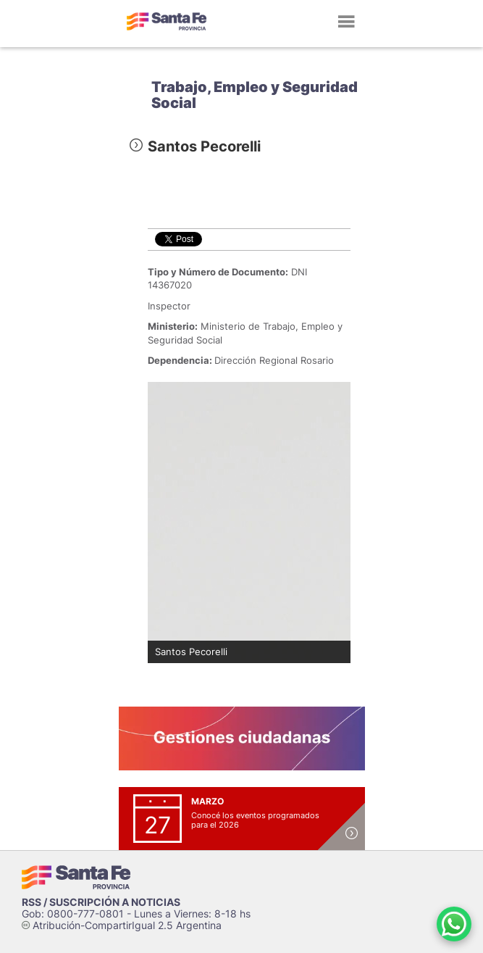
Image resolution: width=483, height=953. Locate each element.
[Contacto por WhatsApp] (454, 924)
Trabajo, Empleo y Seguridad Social (254, 95)
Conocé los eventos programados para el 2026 (255, 820)
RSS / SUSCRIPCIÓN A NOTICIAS (101, 902)
